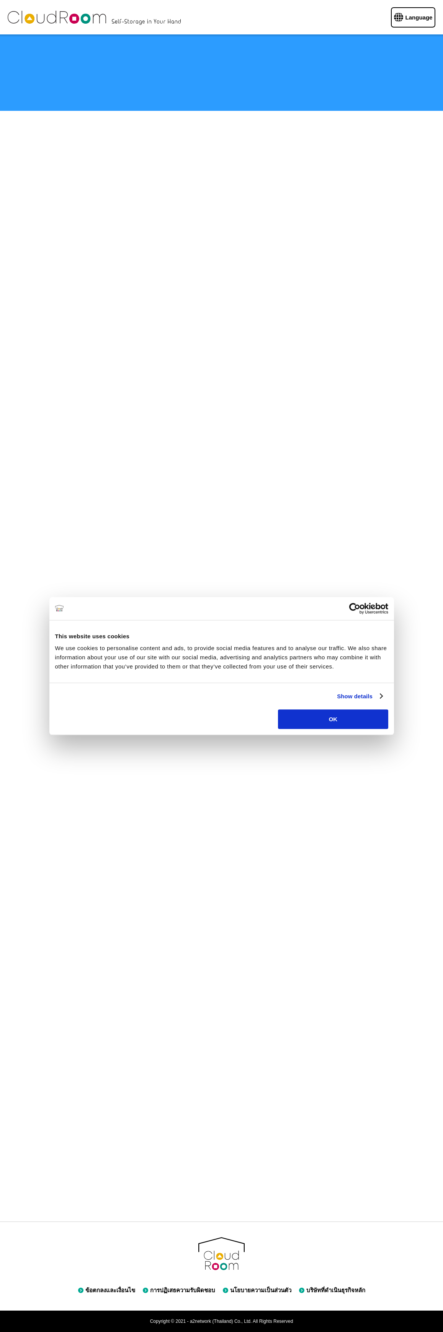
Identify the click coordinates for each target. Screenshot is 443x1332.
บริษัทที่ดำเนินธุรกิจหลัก (332, 1290)
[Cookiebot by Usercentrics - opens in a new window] (354, 608)
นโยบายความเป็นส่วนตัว (257, 1290)
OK (333, 719)
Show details (355, 696)
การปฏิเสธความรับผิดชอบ (179, 1290)
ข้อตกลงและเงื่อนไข (106, 1290)
